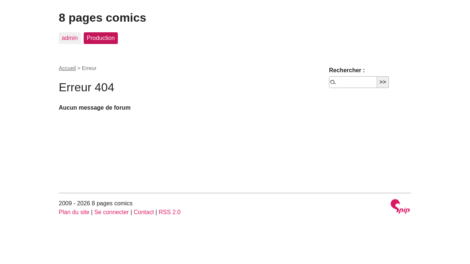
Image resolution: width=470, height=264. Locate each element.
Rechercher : (347, 70)
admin (70, 38)
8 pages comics (102, 17)
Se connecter (111, 212)
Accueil (67, 68)
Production (101, 38)
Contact (144, 212)
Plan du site (74, 212)
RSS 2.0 (170, 212)
